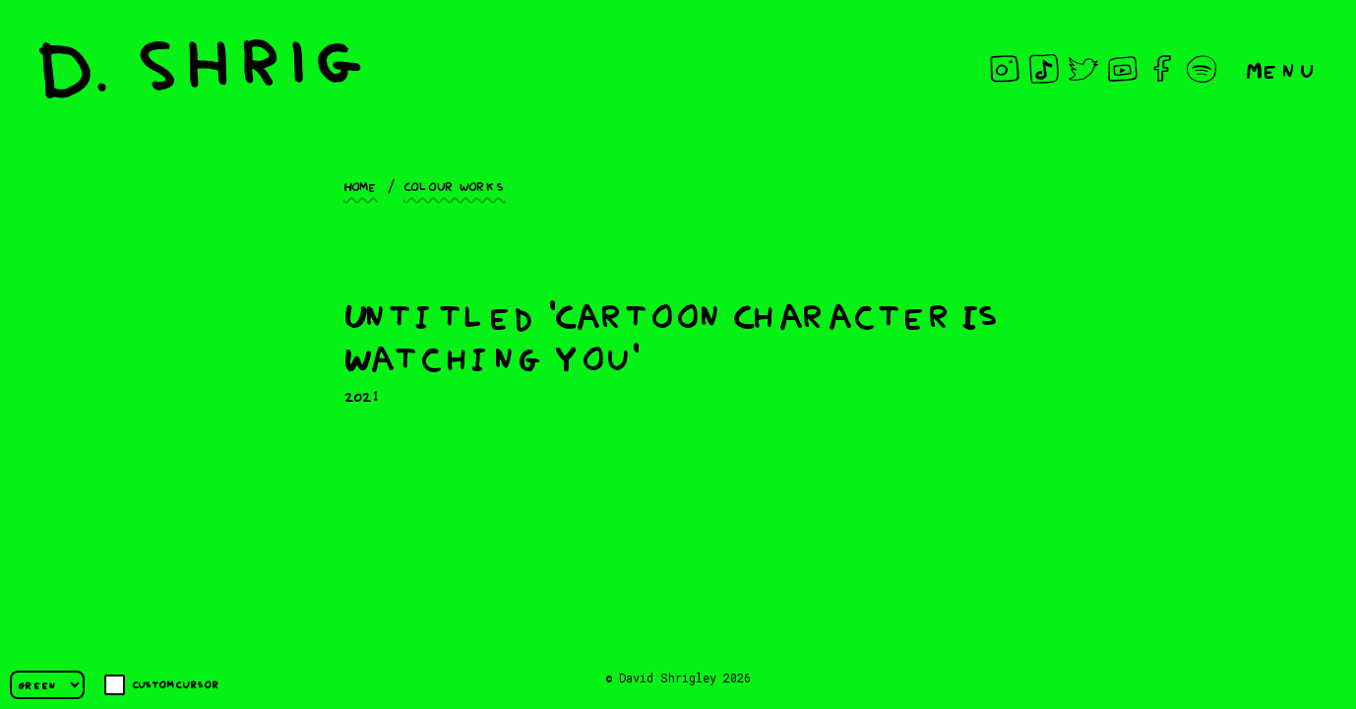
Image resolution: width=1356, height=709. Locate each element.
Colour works (454, 185)
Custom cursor (161, 685)
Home (360, 185)
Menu (1281, 68)
